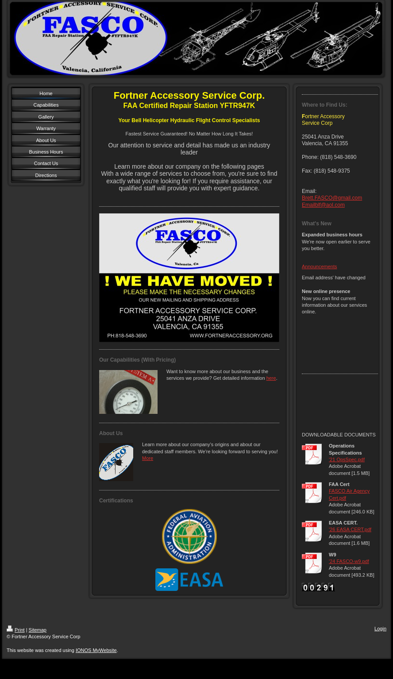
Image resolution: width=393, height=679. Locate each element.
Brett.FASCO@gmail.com (332, 198)
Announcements (319, 266)
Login (380, 628)
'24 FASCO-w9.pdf (349, 561)
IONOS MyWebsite (96, 650)
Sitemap (37, 630)
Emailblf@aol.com (323, 205)
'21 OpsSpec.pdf (347, 459)
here (271, 378)
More (147, 458)
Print (16, 630)
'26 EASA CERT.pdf (350, 529)
